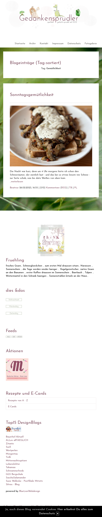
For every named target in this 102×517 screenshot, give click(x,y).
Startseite (20, 43)
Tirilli (8, 457)
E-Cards (12, 406)
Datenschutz (74, 43)
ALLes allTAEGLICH (17, 440)
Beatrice (14, 187)
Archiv (32, 43)
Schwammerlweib (15, 471)
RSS (63, 187)
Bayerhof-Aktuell (15, 437)
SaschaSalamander (16, 477)
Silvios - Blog (13, 484)
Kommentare (53, 187)
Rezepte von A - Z (18, 400)
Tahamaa (10, 467)
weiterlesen (17, 181)
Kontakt (44, 43)
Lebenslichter (13, 464)
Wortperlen (12, 450)
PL (75, 187)
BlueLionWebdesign (29, 491)
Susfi (8, 447)
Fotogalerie (91, 43)
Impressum (57, 43)
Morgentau (12, 454)
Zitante (10, 443)
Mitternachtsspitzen (16, 460)
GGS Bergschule (14, 474)
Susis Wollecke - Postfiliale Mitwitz (24, 481)
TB (70, 187)
